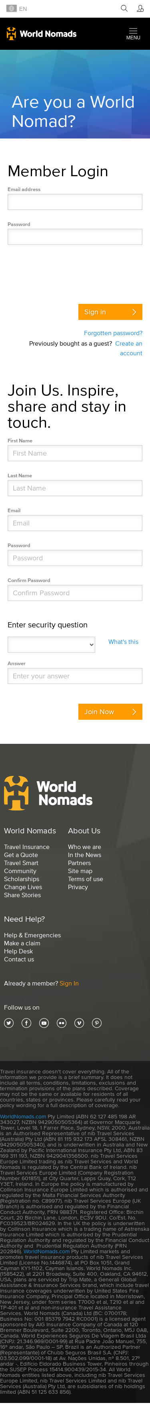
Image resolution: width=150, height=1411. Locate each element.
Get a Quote (21, 854)
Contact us (19, 959)
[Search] (123, 9)
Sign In (69, 983)
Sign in (95, 312)
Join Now (99, 712)
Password (19, 224)
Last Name (20, 475)
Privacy (78, 886)
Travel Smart (21, 862)
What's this (123, 641)
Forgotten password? (113, 332)
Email (14, 510)
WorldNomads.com (23, 1117)
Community (20, 870)
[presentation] (68, 272)
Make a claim (22, 943)
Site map (80, 870)
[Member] (139, 9)
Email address (24, 189)
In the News (84, 854)
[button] (133, 33)
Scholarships (21, 878)
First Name (20, 440)
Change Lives (23, 886)
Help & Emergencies (32, 935)
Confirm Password (29, 580)
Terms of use (85, 878)
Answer (17, 663)
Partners (79, 862)
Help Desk (18, 951)
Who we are (84, 846)
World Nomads (41, 34)
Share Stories (22, 894)
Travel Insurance (27, 846)
